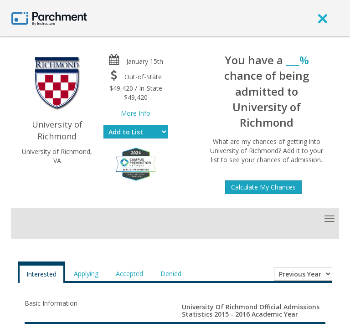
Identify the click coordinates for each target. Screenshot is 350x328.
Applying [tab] (86, 273)
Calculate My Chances (263, 187)
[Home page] (49, 18)
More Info (135, 113)
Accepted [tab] (129, 273)
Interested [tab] (41, 274)
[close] (323, 18)
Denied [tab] (170, 273)
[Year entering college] (303, 274)
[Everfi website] (136, 163)
